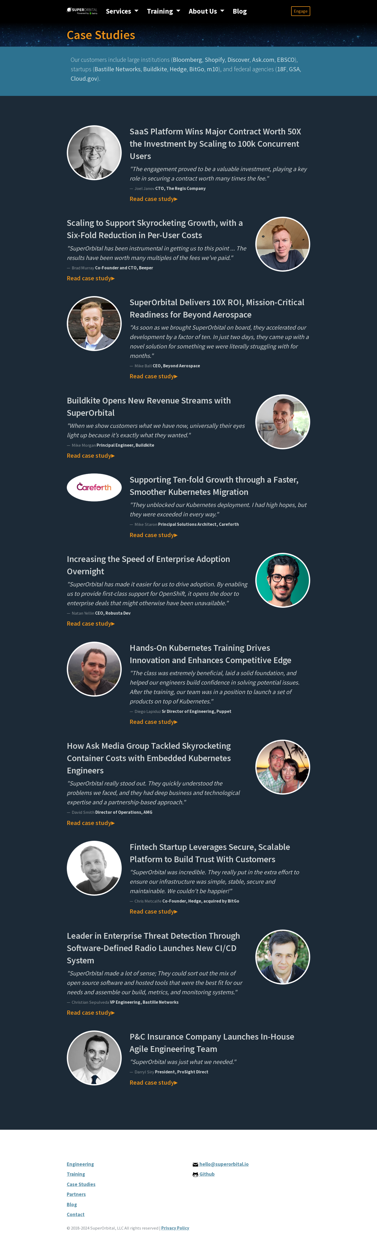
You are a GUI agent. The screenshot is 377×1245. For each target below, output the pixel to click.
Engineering (80, 1164)
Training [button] (160, 11)
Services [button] (119, 11)
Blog (240, 11)
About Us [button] (203, 11)
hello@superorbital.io (220, 1164)
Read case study (152, 199)
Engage (301, 11)
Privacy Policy (175, 1228)
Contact (76, 1214)
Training (76, 1174)
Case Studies (81, 1184)
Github (203, 1174)
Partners (76, 1194)
